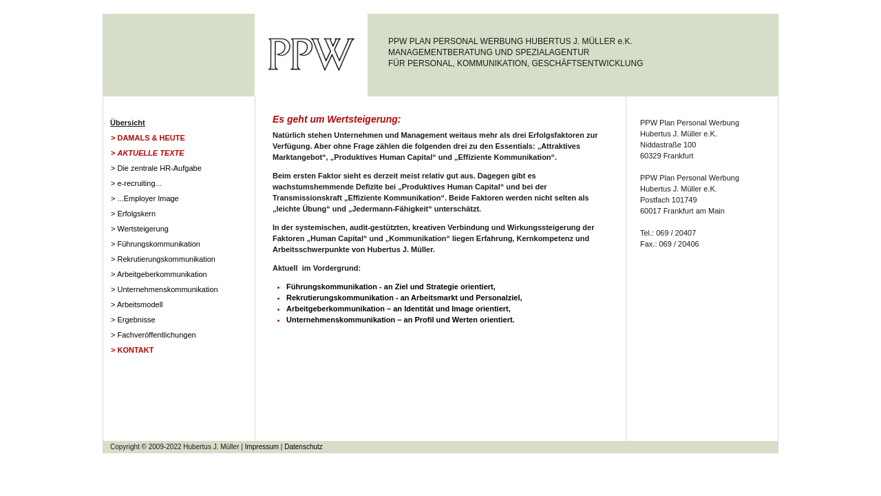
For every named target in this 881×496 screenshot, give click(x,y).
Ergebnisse (136, 320)
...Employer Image (147, 198)
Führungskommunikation (158, 244)
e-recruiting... (139, 183)
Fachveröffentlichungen (156, 335)
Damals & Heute (150, 138)
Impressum (262, 447)
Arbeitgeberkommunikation (162, 274)
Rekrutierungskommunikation (166, 259)
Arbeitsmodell (140, 304)
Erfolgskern (136, 213)
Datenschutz (303, 447)
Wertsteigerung (142, 229)
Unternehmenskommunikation (167, 289)
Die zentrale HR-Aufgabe (159, 168)
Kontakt (135, 350)
